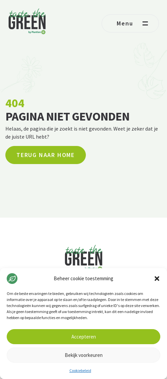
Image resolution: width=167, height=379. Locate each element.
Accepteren (83, 336)
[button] (157, 278)
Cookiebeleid (80, 370)
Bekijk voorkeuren (84, 355)
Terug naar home (45, 155)
